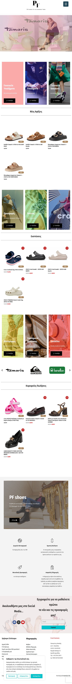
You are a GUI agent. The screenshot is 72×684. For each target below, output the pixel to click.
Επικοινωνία (5, 654)
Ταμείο (3, 659)
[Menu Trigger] (65, 4)
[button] (2, 370)
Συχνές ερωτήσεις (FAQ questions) (10, 649)
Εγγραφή (53, 627)
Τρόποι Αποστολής (30, 649)
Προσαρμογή (11, 676)
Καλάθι (3, 656)
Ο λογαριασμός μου (7, 651)
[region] (24, 668)
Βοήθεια (28, 644)
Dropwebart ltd (66, 676)
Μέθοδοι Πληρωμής (31, 647)
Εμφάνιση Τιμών (30, 652)
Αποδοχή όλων (36, 676)
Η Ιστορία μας (5, 647)
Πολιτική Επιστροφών (31, 654)
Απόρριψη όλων (24, 676)
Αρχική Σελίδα (5, 644)
